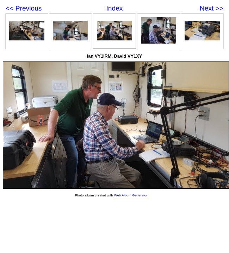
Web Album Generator (131, 195)
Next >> (211, 8)
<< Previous (24, 8)
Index (114, 8)
